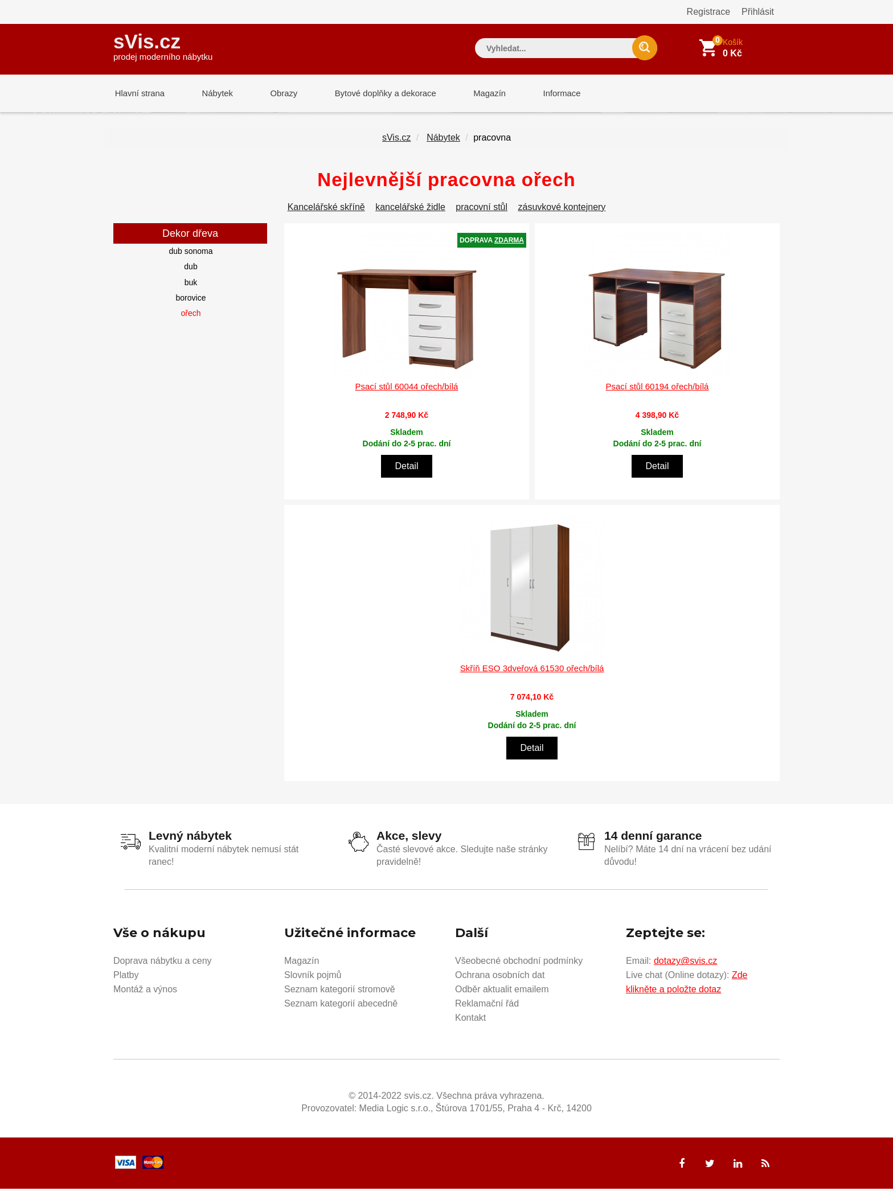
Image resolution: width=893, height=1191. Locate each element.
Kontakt (470, 1020)
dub (190, 268)
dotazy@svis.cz (685, 963)
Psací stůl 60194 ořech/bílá (657, 388)
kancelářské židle (410, 209)
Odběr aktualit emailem (502, 991)
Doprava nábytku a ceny (162, 963)
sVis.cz (162, 45)
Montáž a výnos (145, 991)
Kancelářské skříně (326, 209)
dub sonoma (190, 253)
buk (191, 284)
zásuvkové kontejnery (562, 209)
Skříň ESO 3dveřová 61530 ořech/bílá (532, 670)
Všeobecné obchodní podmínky (519, 963)
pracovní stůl (481, 209)
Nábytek (213, 93)
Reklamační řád (487, 1006)
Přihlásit (758, 12)
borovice (191, 300)
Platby (125, 977)
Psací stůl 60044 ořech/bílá (406, 388)
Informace (548, 93)
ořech (190, 315)
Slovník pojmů (313, 977)
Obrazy (276, 93)
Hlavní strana (138, 93)
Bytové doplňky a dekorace (376, 93)
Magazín (478, 93)
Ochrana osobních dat (499, 977)
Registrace (708, 12)
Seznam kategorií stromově (339, 991)
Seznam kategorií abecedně (341, 1006)
